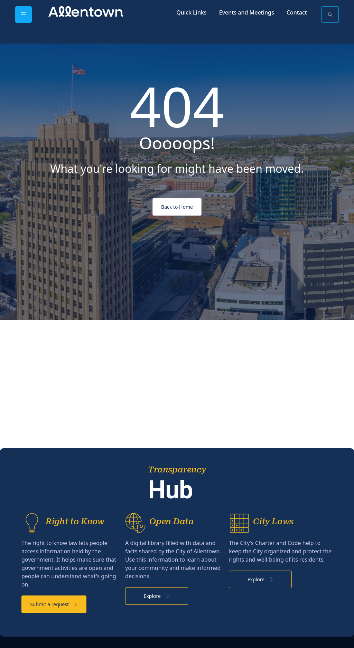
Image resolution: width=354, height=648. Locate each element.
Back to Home (177, 207)
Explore (177, 611)
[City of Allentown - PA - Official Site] (85, 11)
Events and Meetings (246, 12)
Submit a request (63, 619)
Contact (297, 12)
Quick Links (191, 12)
